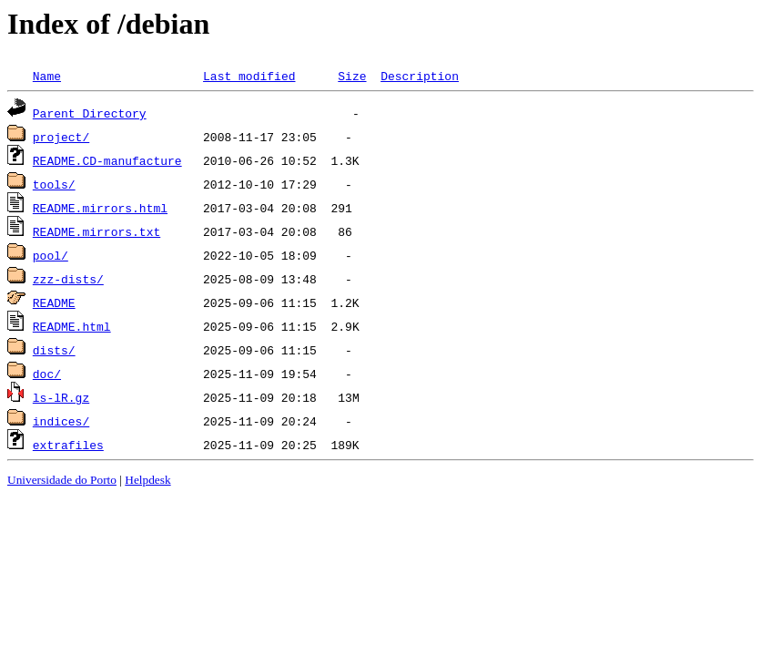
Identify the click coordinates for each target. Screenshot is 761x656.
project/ (61, 136)
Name (47, 75)
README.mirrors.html (100, 208)
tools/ (54, 184)
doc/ (47, 373)
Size (352, 75)
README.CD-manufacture (107, 160)
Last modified (249, 75)
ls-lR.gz (61, 397)
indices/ (61, 421)
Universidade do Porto (62, 480)
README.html (72, 326)
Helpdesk (147, 480)
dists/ (54, 350)
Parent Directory (90, 113)
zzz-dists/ (68, 279)
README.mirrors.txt (96, 231)
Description (419, 75)
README (54, 302)
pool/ (50, 255)
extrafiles (68, 444)
